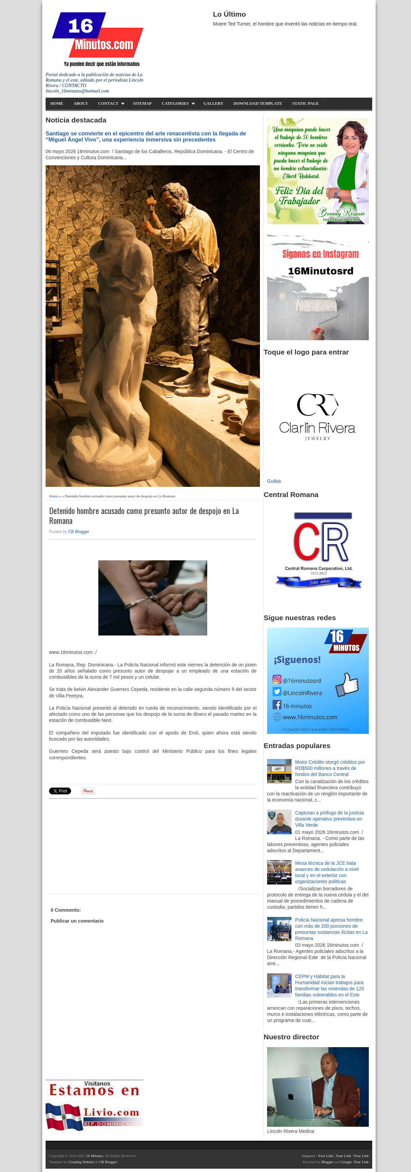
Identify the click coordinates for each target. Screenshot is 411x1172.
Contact (108, 103)
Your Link (325, 1156)
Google (346, 1162)
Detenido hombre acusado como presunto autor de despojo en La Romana (144, 515)
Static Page (305, 103)
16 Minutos (94, 1156)
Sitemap (142, 103)
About (80, 103)
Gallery (213, 103)
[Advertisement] (102, 845)
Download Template (258, 103)
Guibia (274, 481)
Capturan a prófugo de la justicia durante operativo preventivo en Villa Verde (329, 819)
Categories (175, 103)
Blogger (327, 1162)
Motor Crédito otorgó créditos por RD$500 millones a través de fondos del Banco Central (330, 768)
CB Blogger (78, 531)
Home (56, 103)
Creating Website (81, 1162)
